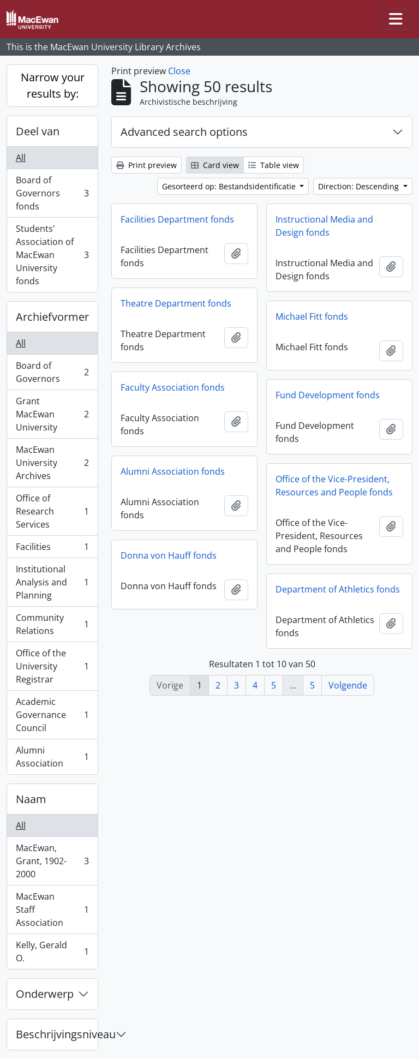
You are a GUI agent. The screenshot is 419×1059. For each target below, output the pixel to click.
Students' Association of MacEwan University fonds (52, 255)
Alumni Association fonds (173, 471)
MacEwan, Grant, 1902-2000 (52, 861)
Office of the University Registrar (52, 666)
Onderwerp (45, 993)
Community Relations (52, 624)
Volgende (347, 685)
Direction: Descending (359, 186)
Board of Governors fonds (52, 193)
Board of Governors (52, 372)
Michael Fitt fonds (312, 316)
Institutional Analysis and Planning (52, 582)
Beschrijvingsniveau (57, 1034)
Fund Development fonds (328, 395)
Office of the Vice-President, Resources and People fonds (334, 485)
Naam (31, 799)
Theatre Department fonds (176, 303)
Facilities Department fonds (177, 219)
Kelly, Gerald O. (52, 951)
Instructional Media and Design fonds (324, 225)
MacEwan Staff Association (52, 909)
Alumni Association (52, 756)
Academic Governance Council (52, 715)
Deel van (37, 131)
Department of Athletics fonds (338, 589)
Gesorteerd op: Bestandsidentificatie (230, 186)
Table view (273, 165)
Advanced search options (184, 131)
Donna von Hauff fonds (169, 555)
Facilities (52, 549)
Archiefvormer (52, 316)
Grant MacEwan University (52, 414)
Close (179, 71)
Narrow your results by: (53, 85)
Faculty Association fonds (173, 387)
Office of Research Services (52, 511)
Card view (215, 165)
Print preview (146, 165)
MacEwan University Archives (52, 463)
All (21, 158)
